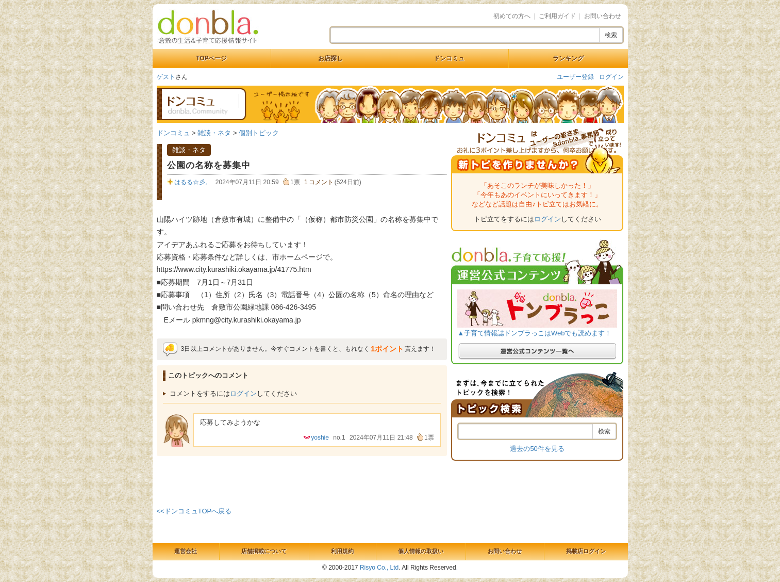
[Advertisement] (301, 479)
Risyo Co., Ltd (379, 567)
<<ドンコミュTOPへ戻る (194, 511)
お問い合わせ (602, 16)
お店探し (330, 58)
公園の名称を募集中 (209, 165)
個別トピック (259, 133)
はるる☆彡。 (192, 182)
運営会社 (185, 551)
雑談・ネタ (214, 133)
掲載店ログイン (586, 551)
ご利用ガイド (557, 16)
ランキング (568, 58)
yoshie (320, 437)
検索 (611, 35)
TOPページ (211, 58)
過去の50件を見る (537, 448)
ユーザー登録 (575, 76)
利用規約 (342, 551)
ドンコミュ (449, 58)
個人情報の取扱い (420, 551)
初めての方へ (511, 16)
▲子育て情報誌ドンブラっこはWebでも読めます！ (534, 333)
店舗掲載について (264, 551)
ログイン (611, 76)
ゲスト (166, 76)
